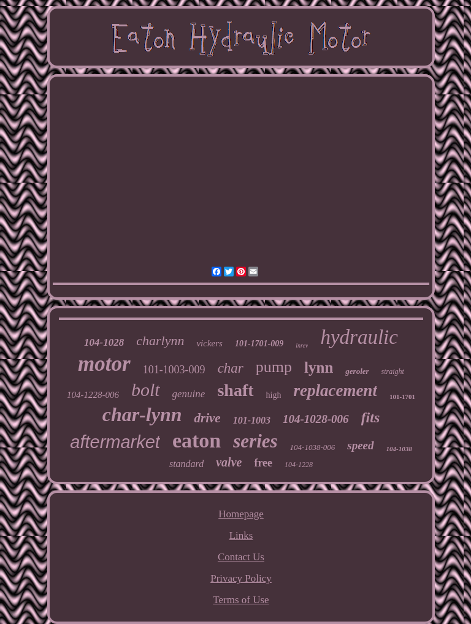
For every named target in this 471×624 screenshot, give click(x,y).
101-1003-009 (174, 369)
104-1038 (399, 448)
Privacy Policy (241, 578)
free (263, 463)
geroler (357, 371)
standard (186, 463)
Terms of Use (241, 600)
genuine (188, 394)
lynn (318, 367)
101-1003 (251, 420)
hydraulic (358, 337)
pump (274, 367)
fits (370, 417)
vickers (209, 343)
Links (241, 535)
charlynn (160, 340)
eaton (196, 440)
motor (104, 364)
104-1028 (104, 342)
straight (392, 371)
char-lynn (142, 414)
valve (229, 462)
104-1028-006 (316, 419)
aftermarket (115, 442)
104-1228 (299, 464)
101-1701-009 (259, 343)
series (255, 441)
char (230, 368)
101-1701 (402, 396)
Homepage (241, 514)
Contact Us (241, 557)
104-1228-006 (93, 395)
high (273, 395)
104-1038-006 (312, 447)
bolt (145, 389)
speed (360, 445)
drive (207, 418)
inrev (302, 345)
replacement (335, 390)
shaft (235, 390)
